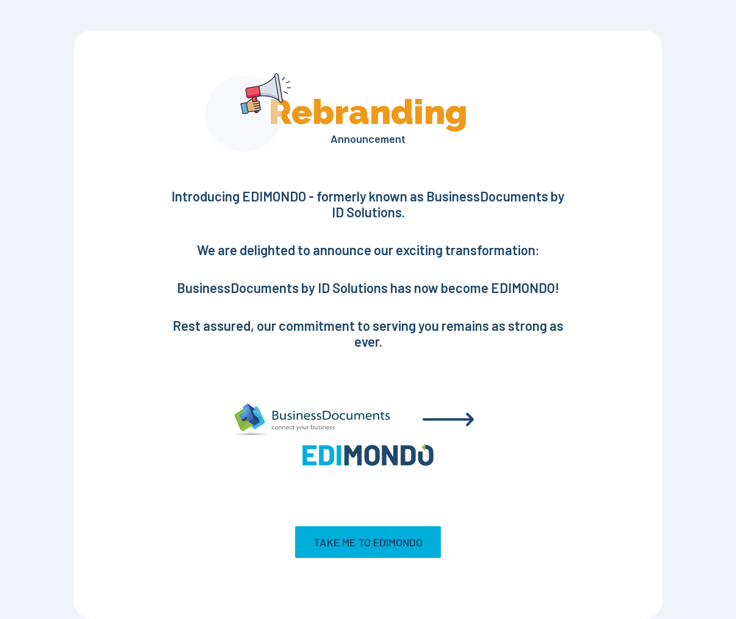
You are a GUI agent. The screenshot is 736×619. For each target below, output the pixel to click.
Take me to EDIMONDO (368, 542)
